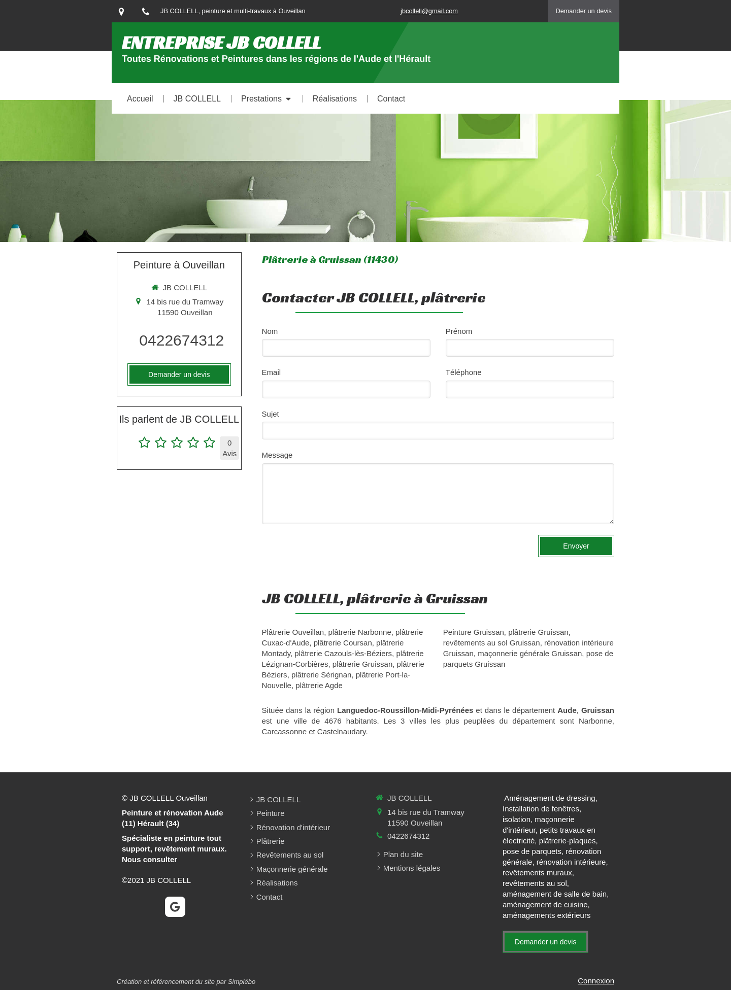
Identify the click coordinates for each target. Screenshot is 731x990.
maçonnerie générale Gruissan (530, 653)
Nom (270, 331)
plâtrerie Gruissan (362, 664)
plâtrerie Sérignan (321, 674)
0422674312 (181, 340)
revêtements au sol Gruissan (491, 642)
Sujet (270, 413)
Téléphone (464, 372)
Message (277, 455)
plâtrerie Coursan (343, 642)
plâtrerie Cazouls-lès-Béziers (343, 653)
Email (271, 372)
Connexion (596, 980)
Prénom (459, 331)
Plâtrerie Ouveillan (293, 632)
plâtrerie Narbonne (359, 632)
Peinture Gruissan (473, 632)
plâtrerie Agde (319, 685)
